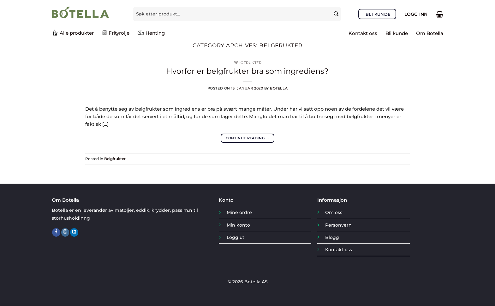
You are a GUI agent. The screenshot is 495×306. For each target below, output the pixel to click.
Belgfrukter (248, 63)
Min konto (238, 225)
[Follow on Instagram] (65, 232)
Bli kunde (396, 33)
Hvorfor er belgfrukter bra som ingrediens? (247, 71)
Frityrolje (115, 33)
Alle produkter (73, 33)
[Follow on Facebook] (56, 232)
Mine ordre (239, 212)
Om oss (333, 212)
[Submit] (337, 14)
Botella (279, 88)
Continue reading (248, 138)
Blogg (332, 237)
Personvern (338, 225)
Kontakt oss (363, 33)
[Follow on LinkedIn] (74, 232)
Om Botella (429, 33)
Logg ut (235, 237)
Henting (151, 33)
